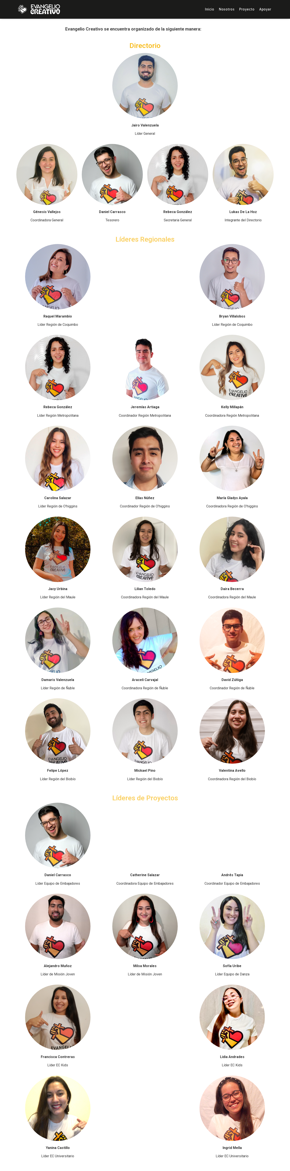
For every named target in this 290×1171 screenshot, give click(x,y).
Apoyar (265, 9)
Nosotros (226, 9)
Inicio (209, 9)
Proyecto (246, 9)
